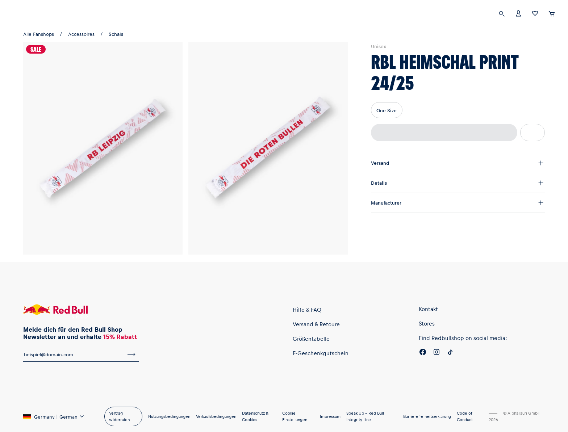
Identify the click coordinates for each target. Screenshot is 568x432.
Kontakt (428, 309)
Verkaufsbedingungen (216, 416)
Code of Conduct (465, 416)
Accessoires (81, 34)
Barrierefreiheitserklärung (427, 416)
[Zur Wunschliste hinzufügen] (532, 132)
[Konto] (518, 13)
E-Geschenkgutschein (320, 353)
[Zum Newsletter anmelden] (131, 354)
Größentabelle (311, 338)
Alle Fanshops (38, 34)
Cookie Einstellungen (294, 416)
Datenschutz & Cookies (255, 416)
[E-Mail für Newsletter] (73, 354)
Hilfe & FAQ (307, 309)
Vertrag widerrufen (119, 416)
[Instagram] (436, 353)
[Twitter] (450, 353)
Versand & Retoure (316, 324)
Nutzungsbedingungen (169, 416)
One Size (386, 110)
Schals (116, 34)
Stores (427, 323)
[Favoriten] (535, 13)
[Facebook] (423, 353)
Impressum (330, 416)
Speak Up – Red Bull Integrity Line (365, 416)
